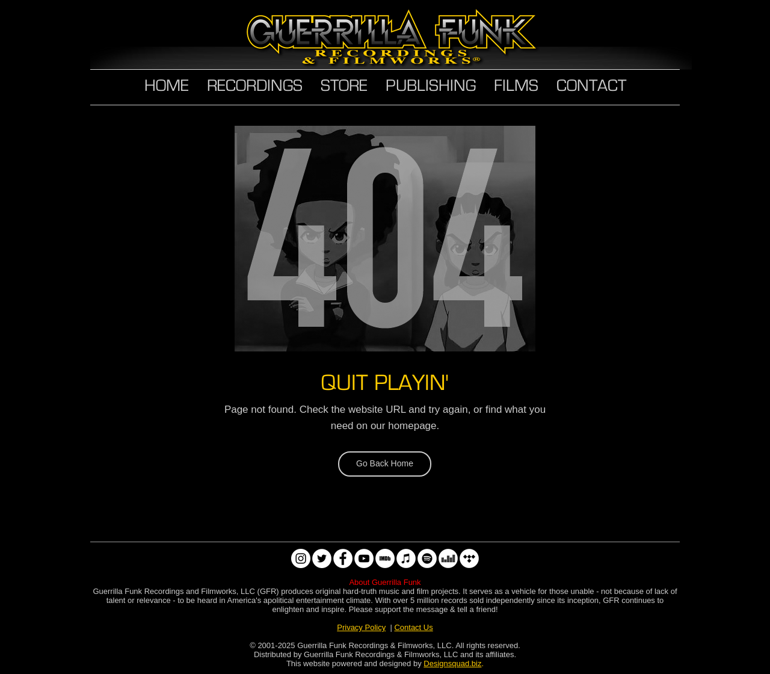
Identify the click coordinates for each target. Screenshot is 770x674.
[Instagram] (300, 558)
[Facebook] (343, 558)
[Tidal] (469, 558)
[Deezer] (448, 558)
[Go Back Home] (384, 464)
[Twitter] (321, 558)
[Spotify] (427, 558)
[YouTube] (364, 558)
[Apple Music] (406, 558)
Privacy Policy (361, 627)
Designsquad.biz (452, 663)
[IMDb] (385, 558)
